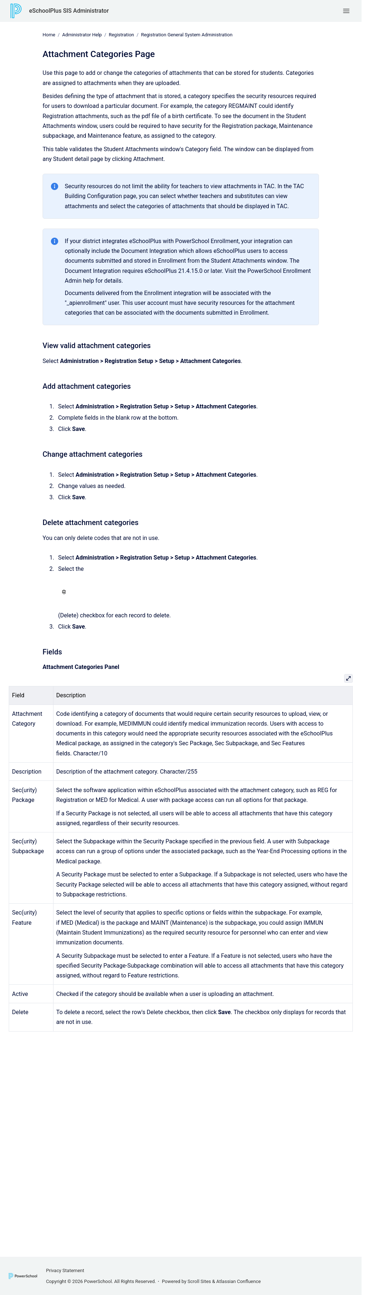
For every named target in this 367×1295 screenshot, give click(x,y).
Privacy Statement (65, 1270)
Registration (121, 34)
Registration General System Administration (186, 34)
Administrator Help (82, 34)
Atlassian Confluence (238, 1281)
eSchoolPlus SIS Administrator (69, 10)
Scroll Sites (199, 1281)
